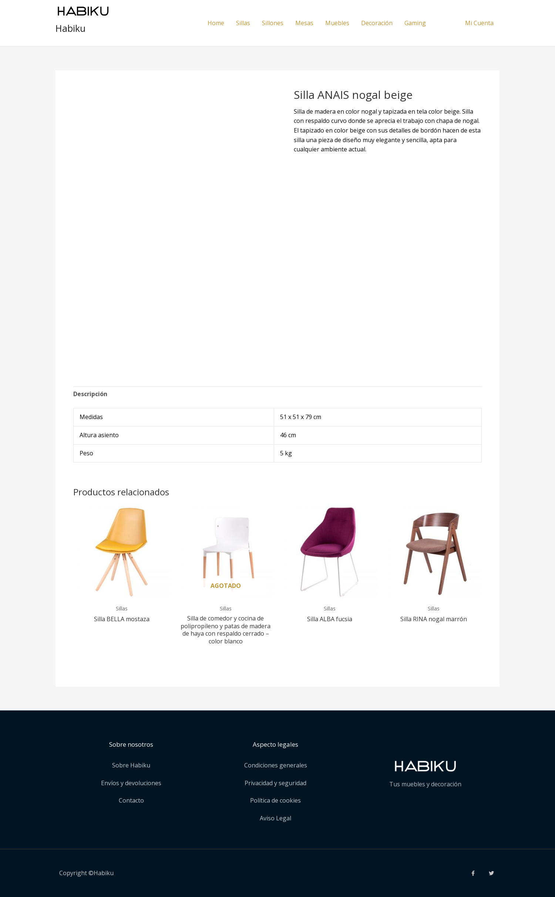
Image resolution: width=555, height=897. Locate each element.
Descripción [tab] (90, 394)
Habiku (70, 28)
